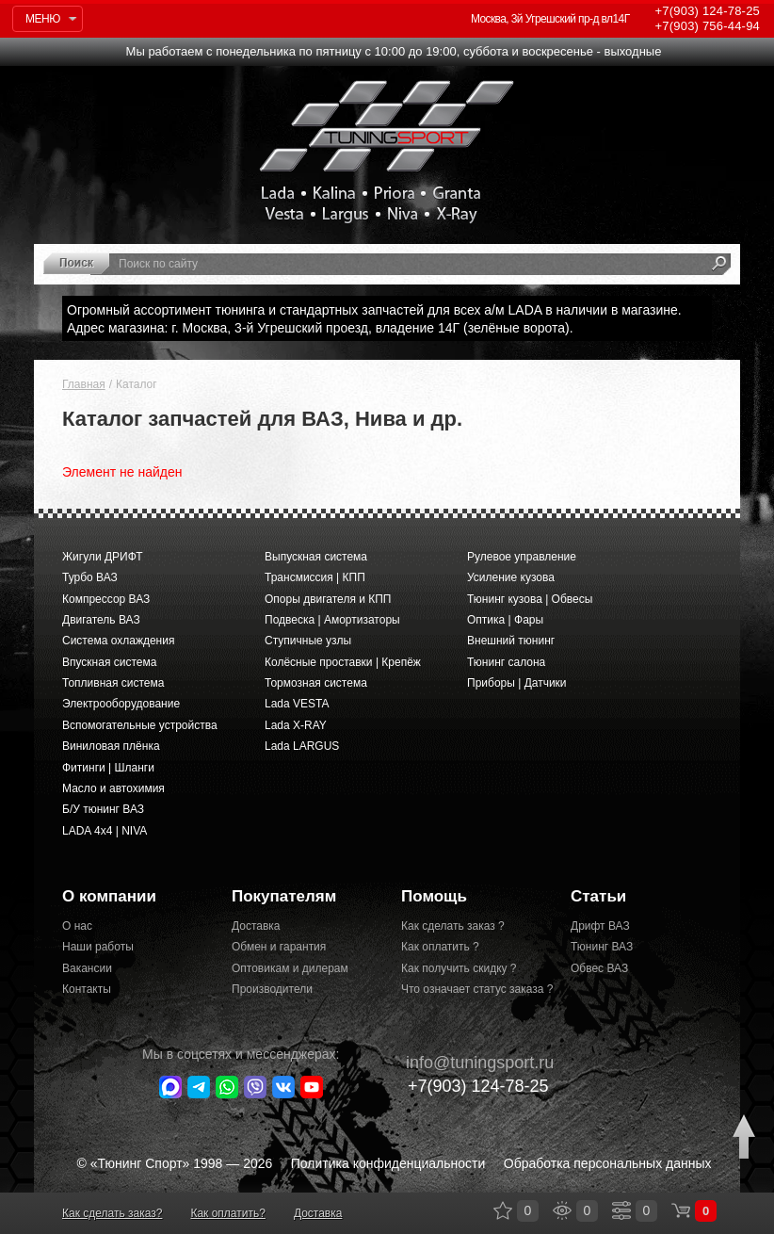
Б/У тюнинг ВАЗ (103, 809)
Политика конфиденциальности (388, 1163)
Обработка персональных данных (608, 1163)
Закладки (502, 1210)
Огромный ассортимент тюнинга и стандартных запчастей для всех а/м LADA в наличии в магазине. (374, 309)
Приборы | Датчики (517, 683)
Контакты (86, 989)
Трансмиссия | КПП (315, 577)
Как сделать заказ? (112, 1213)
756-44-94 (707, 26)
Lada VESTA (297, 703)
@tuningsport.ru (470, 1062)
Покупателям (284, 896)
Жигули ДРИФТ (102, 556)
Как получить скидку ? (459, 968)
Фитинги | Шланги (108, 767)
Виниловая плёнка (111, 746)
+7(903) (468, 1086)
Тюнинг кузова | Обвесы (529, 599)
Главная (83, 384)
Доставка (256, 926)
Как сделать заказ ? (453, 926)
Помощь (434, 896)
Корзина (680, 1210)
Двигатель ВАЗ (101, 619)
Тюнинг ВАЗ (602, 946)
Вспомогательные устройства (140, 725)
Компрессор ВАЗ (106, 599)
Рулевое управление (521, 556)
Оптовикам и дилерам (290, 968)
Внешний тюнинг (511, 640)
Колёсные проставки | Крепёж (343, 662)
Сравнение (621, 1210)
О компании (109, 896)
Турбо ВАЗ (90, 577)
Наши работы (98, 946)
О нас (77, 926)
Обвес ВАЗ (599, 968)
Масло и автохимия (113, 788)
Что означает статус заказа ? (471, 989)
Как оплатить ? (440, 946)
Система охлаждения (118, 640)
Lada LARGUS (302, 746)
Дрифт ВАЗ (600, 926)
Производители (272, 989)
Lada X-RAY (296, 725)
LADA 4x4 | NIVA (104, 830)
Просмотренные (562, 1210)
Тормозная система (316, 683)
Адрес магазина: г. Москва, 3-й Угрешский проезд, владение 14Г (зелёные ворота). (320, 327)
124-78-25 (707, 11)
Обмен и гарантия (279, 946)
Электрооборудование (121, 703)
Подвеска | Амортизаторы (332, 619)
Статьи (598, 896)
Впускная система (109, 662)
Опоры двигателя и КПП (328, 599)
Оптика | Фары (505, 619)
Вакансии (87, 968)
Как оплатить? (227, 1213)
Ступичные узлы (308, 640)
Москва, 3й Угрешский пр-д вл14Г (550, 18)
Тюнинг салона (506, 662)
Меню (42, 18)
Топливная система (113, 683)
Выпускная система (316, 556)
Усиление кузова (511, 577)
